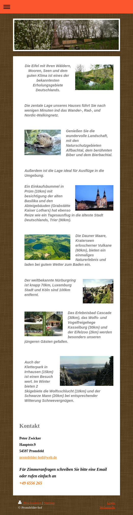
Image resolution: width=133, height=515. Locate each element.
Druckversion (30, 503)
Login (111, 503)
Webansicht (107, 507)
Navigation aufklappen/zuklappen (66, 6)
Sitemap (49, 503)
